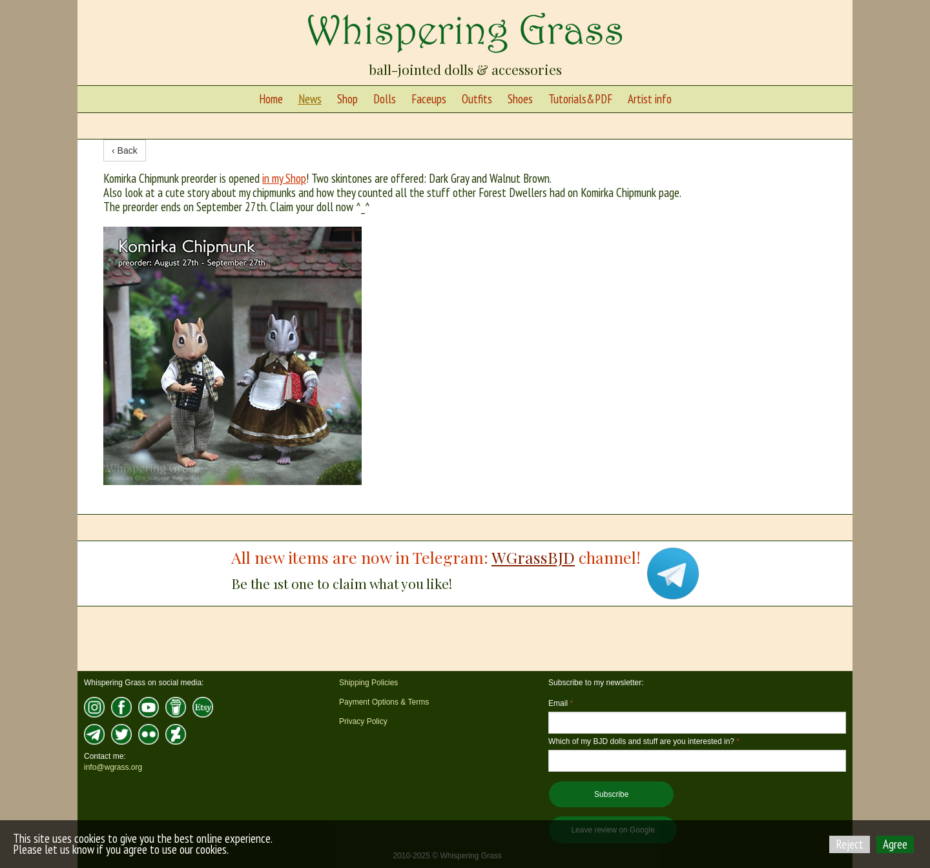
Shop (347, 99)
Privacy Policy (363, 721)
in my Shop (284, 178)
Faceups (428, 99)
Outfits (477, 99)
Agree (895, 844)
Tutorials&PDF (580, 99)
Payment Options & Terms (384, 702)
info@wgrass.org (113, 767)
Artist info (650, 99)
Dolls (384, 99)
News (310, 99)
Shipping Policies (368, 682)
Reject (849, 844)
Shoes (520, 99)
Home (271, 99)
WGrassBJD (533, 557)
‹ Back (125, 150)
